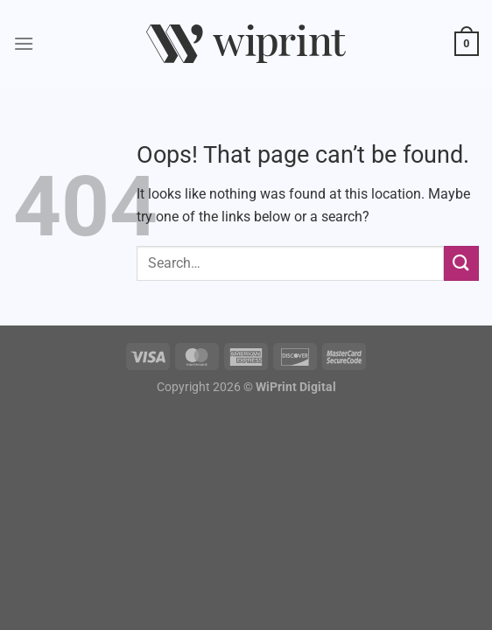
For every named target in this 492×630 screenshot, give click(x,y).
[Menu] (23, 43)
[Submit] (461, 263)
